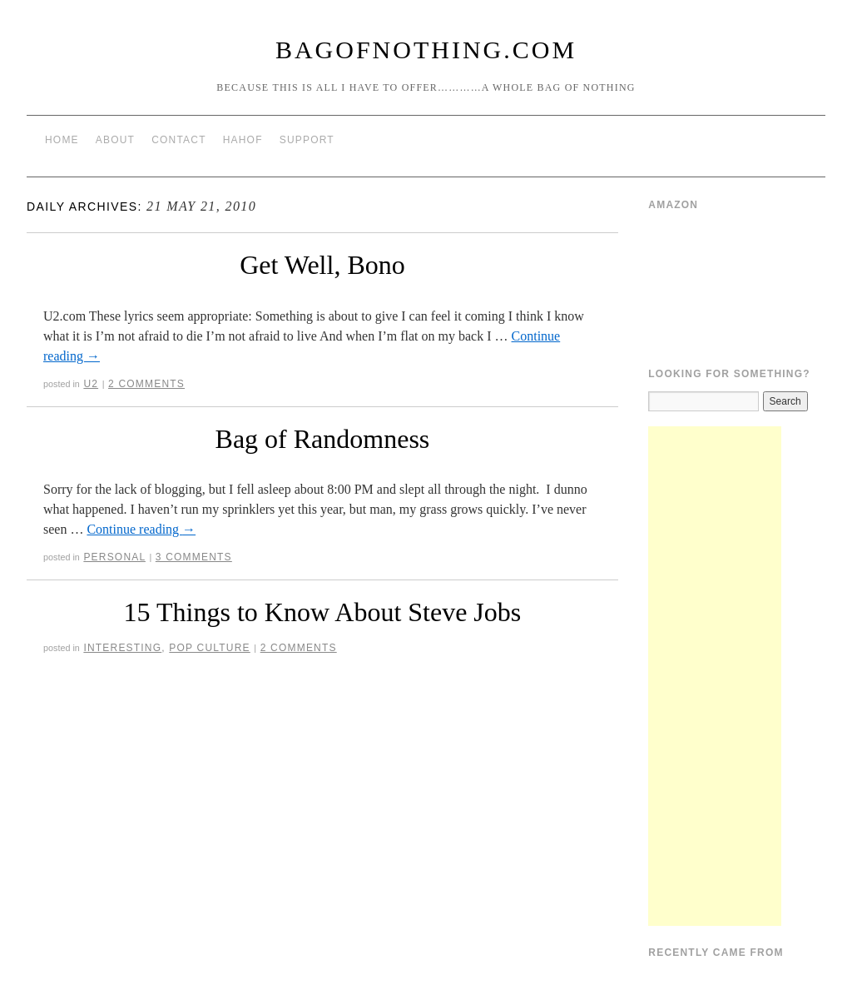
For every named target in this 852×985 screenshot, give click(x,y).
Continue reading (141, 529)
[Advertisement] (714, 676)
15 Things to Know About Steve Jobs (323, 612)
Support (307, 140)
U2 (90, 384)
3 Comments (194, 557)
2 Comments (146, 384)
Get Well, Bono (322, 265)
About (115, 140)
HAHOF (243, 140)
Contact (178, 140)
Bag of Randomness (322, 439)
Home (62, 140)
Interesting (122, 648)
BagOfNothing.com (426, 49)
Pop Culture (209, 648)
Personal (114, 557)
